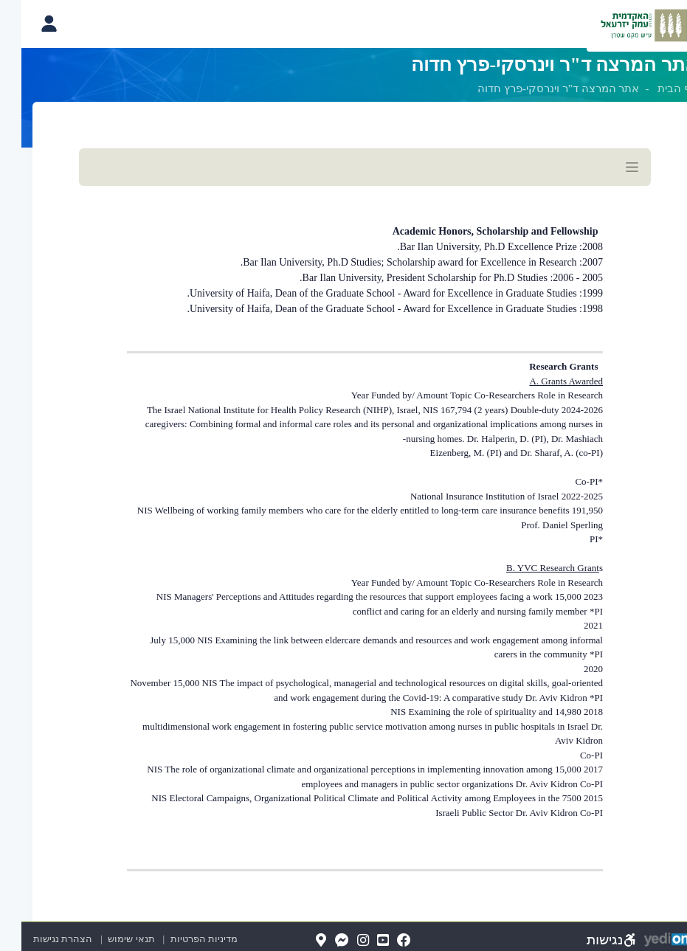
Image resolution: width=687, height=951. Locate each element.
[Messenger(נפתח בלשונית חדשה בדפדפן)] (321, 941)
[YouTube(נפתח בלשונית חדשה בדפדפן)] (361, 941)
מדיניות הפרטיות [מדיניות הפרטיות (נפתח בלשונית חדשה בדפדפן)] (182, 938)
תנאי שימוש (103, 938)
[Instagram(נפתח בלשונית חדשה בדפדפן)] (342, 941)
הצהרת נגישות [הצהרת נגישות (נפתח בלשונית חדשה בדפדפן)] (41, 938)
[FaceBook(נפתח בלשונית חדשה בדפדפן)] (383, 941)
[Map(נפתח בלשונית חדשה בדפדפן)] (299, 941)
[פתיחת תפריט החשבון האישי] (27, 24)
